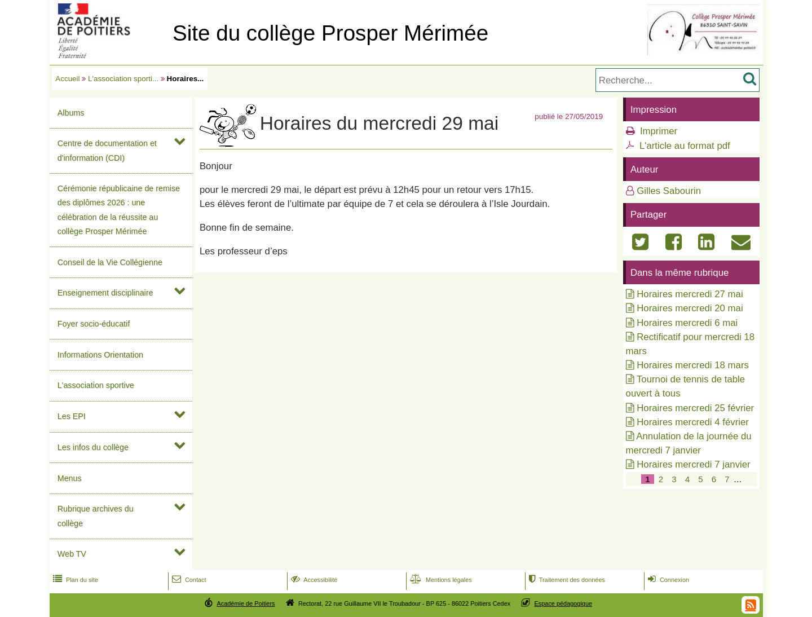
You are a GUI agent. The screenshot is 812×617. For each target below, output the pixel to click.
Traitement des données (566, 579)
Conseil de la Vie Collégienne (110, 262)
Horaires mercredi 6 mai (687, 323)
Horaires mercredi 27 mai (690, 294)
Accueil (67, 78)
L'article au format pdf (684, 145)
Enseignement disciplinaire (105, 292)
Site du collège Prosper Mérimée (330, 33)
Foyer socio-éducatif (94, 323)
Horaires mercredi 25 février (695, 408)
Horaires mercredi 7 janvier (693, 464)
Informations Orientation (100, 354)
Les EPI (72, 416)
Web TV (72, 553)
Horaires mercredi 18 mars (693, 365)
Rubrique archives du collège (96, 515)
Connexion (667, 579)
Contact (188, 579)
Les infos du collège (93, 447)
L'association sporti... (123, 78)
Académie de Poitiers (246, 603)
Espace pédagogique (564, 603)
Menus (70, 478)
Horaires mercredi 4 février (693, 422)
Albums (71, 112)
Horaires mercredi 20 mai (690, 308)
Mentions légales (440, 579)
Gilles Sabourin (669, 191)
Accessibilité (313, 579)
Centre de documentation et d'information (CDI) (107, 150)
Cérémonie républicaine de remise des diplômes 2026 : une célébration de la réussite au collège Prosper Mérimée (119, 210)
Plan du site (74, 579)
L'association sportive (96, 385)
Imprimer (658, 131)
